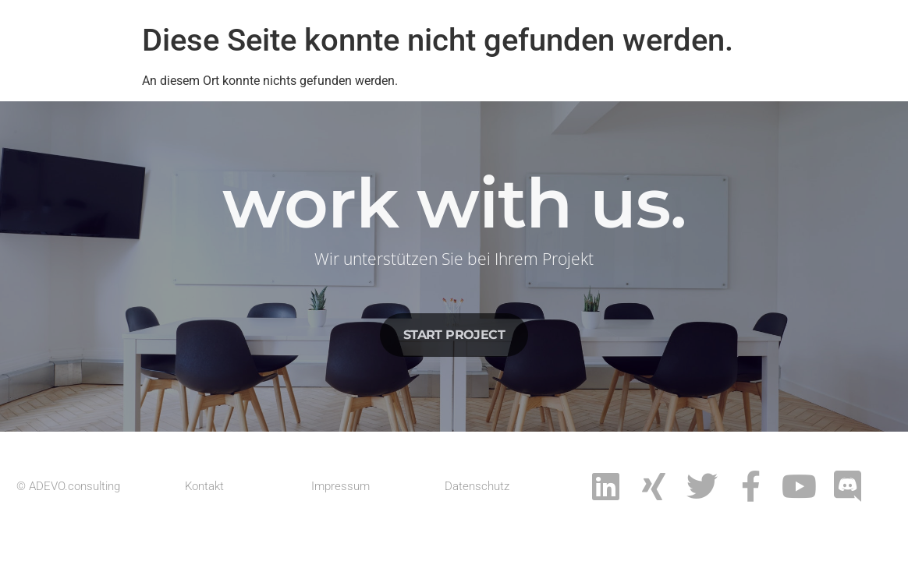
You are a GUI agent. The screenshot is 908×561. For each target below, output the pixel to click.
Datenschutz (477, 486)
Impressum (340, 486)
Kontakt (204, 486)
